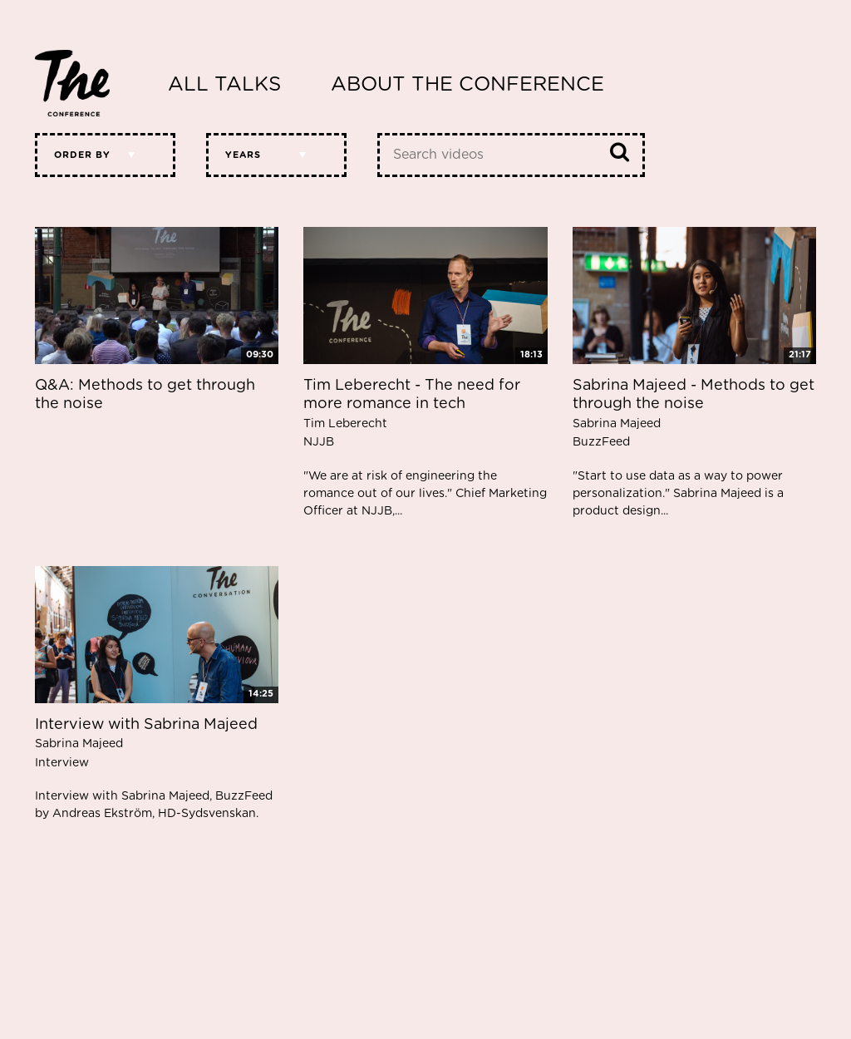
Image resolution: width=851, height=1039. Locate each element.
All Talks (224, 85)
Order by (82, 155)
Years (243, 155)
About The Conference (467, 85)
